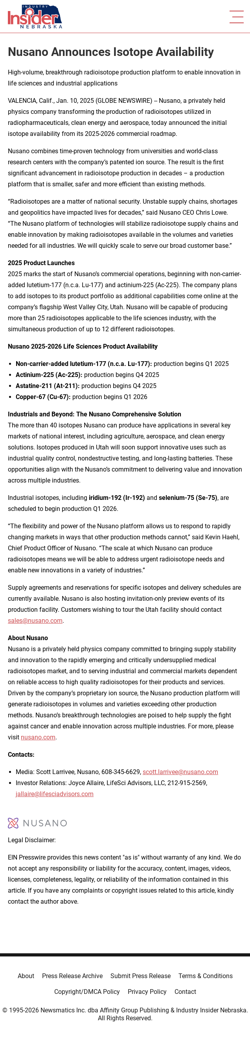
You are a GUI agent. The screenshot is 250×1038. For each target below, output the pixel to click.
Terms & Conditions (205, 976)
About (26, 976)
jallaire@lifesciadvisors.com (55, 794)
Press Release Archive (72, 976)
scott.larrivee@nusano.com (180, 772)
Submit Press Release (140, 976)
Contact (185, 991)
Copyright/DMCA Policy (87, 991)
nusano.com (38, 737)
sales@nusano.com (35, 620)
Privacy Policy (147, 991)
